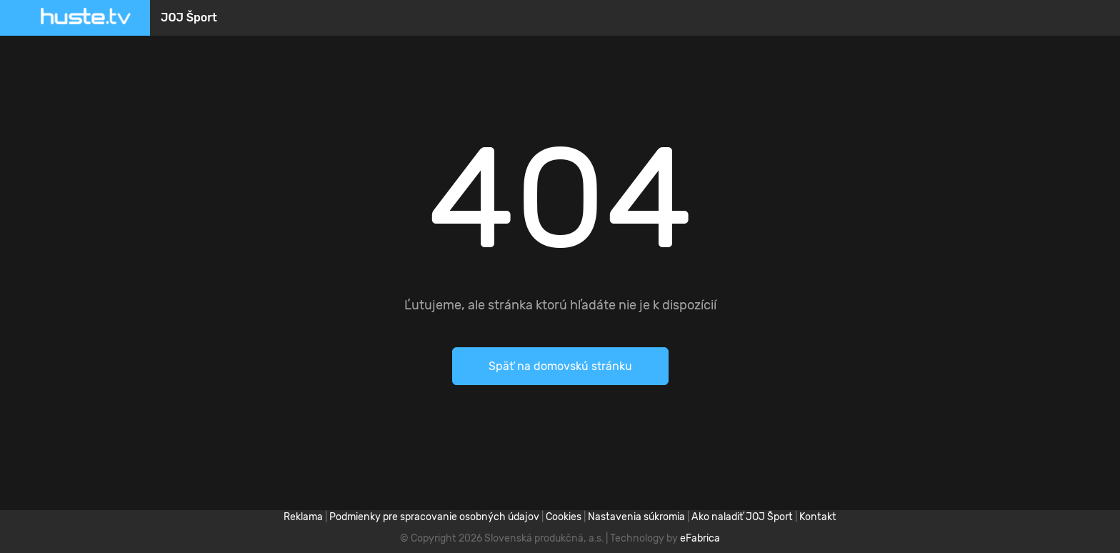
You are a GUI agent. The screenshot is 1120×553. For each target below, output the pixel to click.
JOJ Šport (189, 17)
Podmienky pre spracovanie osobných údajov (434, 517)
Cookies (563, 517)
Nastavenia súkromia (636, 517)
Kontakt (817, 517)
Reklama (303, 517)
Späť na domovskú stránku (560, 366)
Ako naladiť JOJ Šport (742, 517)
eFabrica (700, 538)
